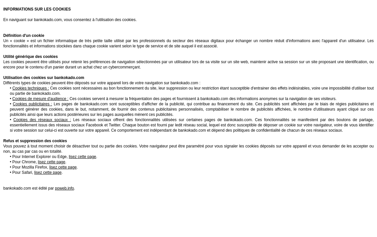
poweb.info (64, 188)
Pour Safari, (37, 172)
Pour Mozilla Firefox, (44, 167)
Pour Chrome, (38, 162)
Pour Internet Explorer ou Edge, (54, 156)
